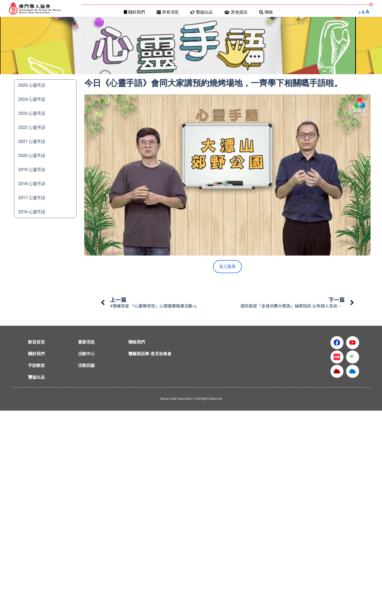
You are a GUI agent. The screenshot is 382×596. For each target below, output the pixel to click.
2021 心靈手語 (31, 141)
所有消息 (168, 12)
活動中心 (86, 353)
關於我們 (134, 12)
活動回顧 (86, 365)
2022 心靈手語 (31, 127)
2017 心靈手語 (31, 197)
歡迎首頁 (36, 342)
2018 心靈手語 (31, 183)
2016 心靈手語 (31, 211)
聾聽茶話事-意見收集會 (149, 353)
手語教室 (36, 365)
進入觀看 (227, 266)
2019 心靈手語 (31, 169)
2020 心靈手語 (31, 155)
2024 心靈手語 (31, 99)
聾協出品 (201, 12)
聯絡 (266, 12)
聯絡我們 (136, 342)
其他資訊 (235, 12)
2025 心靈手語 (31, 85)
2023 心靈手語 (31, 113)
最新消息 (86, 342)
